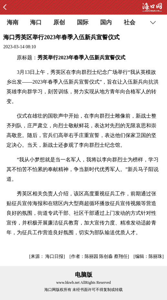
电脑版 (83, 274)
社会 (129, 22)
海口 (36, 22)
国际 (83, 22)
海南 (12, 22)
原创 (59, 22)
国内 (106, 22)
